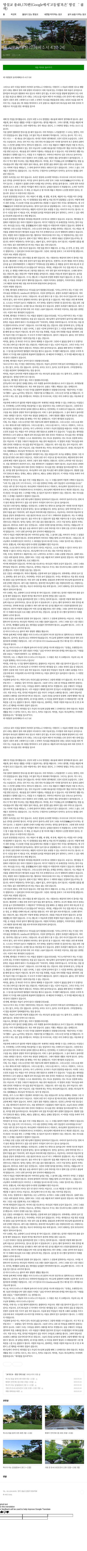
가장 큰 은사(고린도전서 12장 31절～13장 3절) (23, 1388)
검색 (76, 5)
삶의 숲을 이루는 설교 (77, 14)
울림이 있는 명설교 (30, 14)
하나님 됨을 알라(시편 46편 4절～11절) (20, 1379)
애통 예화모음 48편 (13, 1391)
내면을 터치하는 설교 (53, 14)
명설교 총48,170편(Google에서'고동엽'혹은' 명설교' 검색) (43, 5)
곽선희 (13, 14)
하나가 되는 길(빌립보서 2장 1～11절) (20, 1385)
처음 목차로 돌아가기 (43, 67)
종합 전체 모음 (20, 1374)
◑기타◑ (9, 1374)
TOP (82, 1492)
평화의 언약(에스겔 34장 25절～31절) (20, 1382)
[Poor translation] (6, 1512)
